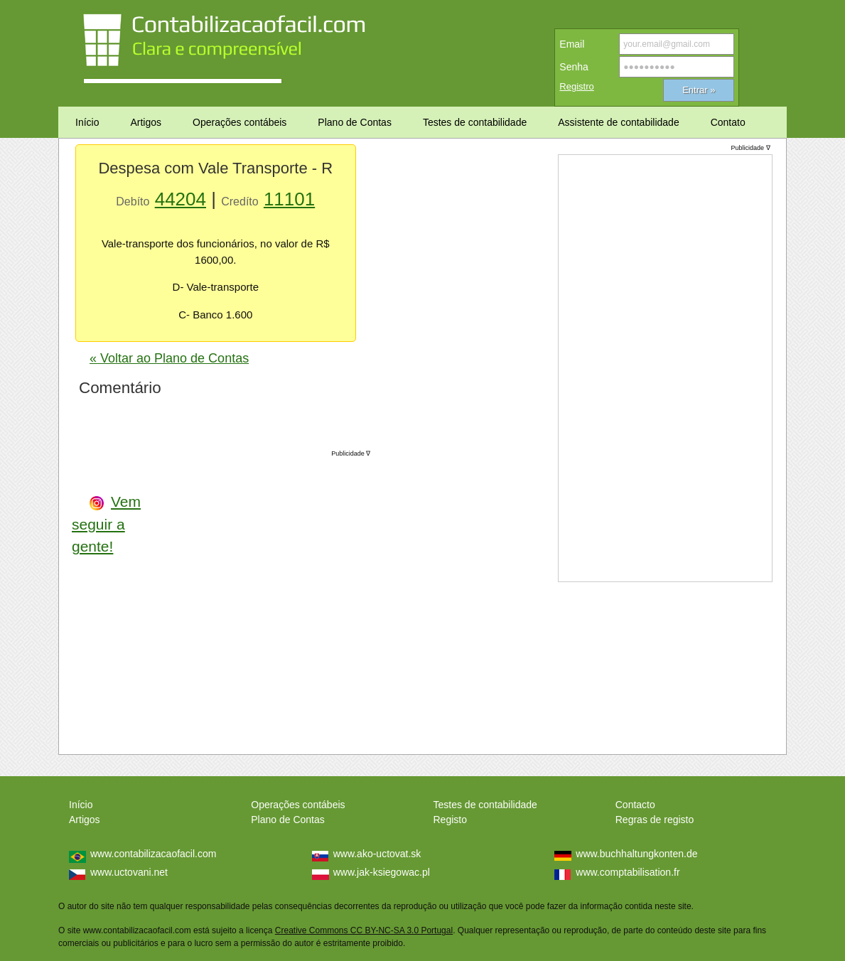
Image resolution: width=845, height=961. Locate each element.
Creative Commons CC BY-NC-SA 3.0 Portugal (364, 930)
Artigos (84, 819)
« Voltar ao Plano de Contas (169, 358)
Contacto (635, 804)
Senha (573, 67)
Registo (450, 819)
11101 (289, 199)
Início (80, 804)
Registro (576, 86)
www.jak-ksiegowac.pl (381, 872)
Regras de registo (654, 819)
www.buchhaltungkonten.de (636, 853)
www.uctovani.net (129, 872)
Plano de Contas (288, 819)
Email (571, 44)
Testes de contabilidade (485, 804)
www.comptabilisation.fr (627, 872)
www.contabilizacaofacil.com (153, 853)
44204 (180, 199)
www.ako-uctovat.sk (377, 853)
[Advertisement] (264, 597)
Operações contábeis (298, 804)
